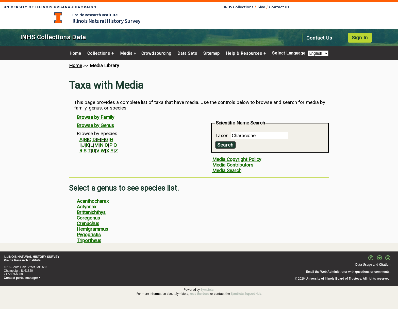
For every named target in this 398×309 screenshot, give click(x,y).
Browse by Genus (95, 125)
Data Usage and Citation (372, 264)
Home (75, 53)
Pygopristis (89, 235)
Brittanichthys (91, 212)
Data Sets (187, 53)
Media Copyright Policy (236, 159)
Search (225, 145)
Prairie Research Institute (95, 14)
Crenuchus (88, 223)
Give (261, 6)
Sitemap (211, 53)
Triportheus (89, 240)
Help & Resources (244, 53)
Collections (98, 53)
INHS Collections (238, 6)
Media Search (226, 170)
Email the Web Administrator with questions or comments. (348, 272)
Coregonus (88, 218)
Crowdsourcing (156, 53)
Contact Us (279, 6)
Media (126, 53)
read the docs (199, 294)
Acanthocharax (93, 201)
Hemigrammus (92, 229)
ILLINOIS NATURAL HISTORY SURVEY (31, 257)
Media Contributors (232, 165)
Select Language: (290, 53)
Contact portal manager (21, 278)
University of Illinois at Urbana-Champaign (58, 17)
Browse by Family (95, 117)
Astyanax (86, 207)
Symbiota (207, 290)
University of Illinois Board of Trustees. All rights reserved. (348, 278)
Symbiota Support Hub (246, 294)
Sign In (360, 38)
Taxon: (223, 135)
